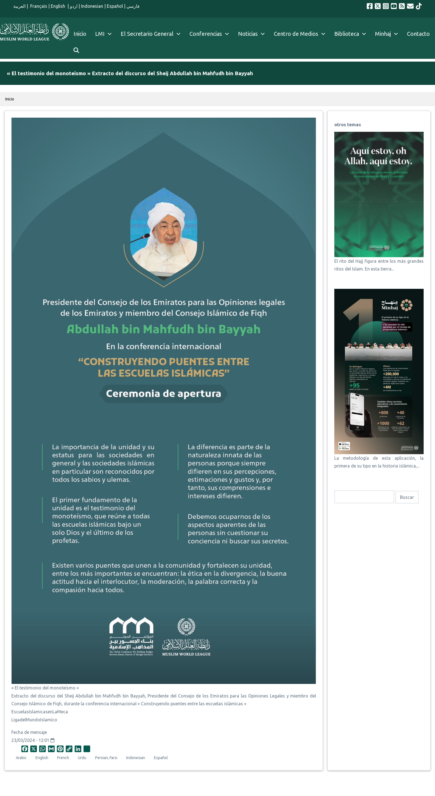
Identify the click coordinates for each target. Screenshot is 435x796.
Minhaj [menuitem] (383, 34)
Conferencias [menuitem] (205, 34)
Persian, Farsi (106, 757)
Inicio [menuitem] (80, 34)
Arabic (21, 757)
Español (115, 6)
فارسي (133, 6)
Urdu (82, 757)
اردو (73, 6)
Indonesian (92, 6)
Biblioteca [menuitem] (346, 34)
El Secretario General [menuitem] (153, 34)
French (63, 757)
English (58, 6)
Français (38, 6)
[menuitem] (76, 50)
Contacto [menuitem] (418, 34)
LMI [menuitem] (105, 34)
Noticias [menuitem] (248, 34)
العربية (19, 6)
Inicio (9, 99)
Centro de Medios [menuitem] (296, 34)
